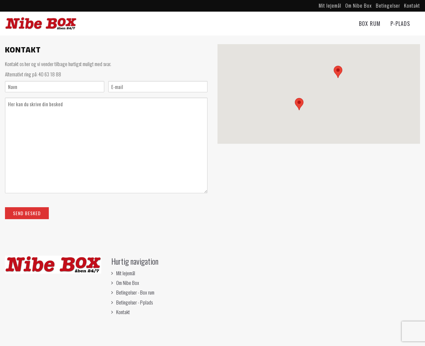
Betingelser (388, 5)
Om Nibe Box (358, 5)
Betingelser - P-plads (134, 302)
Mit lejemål (330, 5)
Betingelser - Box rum (135, 292)
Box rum (370, 24)
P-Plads (400, 24)
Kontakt (412, 5)
